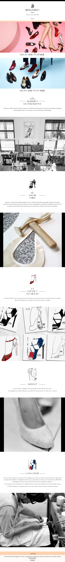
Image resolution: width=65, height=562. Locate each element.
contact (33, 553)
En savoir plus (32, 558)
